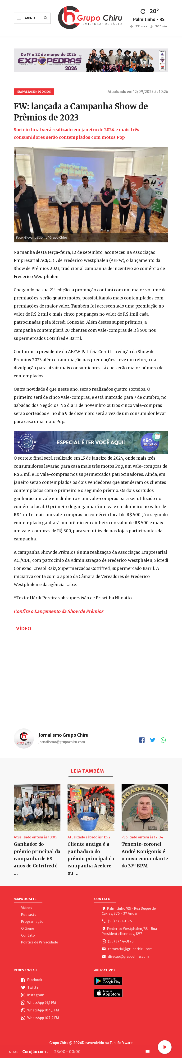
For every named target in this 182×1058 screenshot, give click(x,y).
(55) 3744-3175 (118, 941)
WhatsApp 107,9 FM (40, 1018)
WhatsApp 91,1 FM (38, 1002)
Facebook (31, 980)
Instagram (32, 995)
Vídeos (26, 908)
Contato (28, 935)
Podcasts (28, 915)
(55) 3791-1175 (117, 921)
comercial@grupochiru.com (127, 949)
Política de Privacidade (39, 942)
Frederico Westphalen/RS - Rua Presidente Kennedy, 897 (129, 931)
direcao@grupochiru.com (125, 956)
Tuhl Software (120, 1043)
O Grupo (27, 928)
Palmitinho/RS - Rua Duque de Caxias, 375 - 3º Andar (129, 911)
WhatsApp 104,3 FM (40, 1010)
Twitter (30, 987)
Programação (32, 921)
